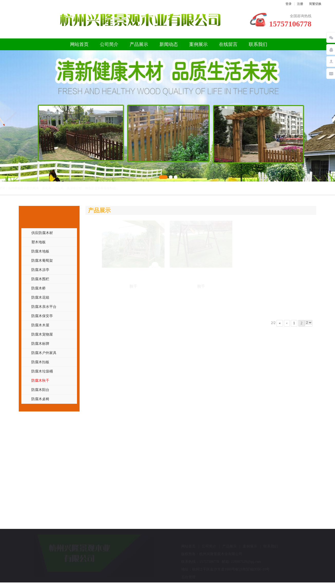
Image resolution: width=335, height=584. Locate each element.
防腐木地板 (40, 251)
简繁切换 (315, 4)
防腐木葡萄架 (42, 260)
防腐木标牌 (40, 343)
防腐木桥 (38, 288)
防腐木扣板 (40, 362)
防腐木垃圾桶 (42, 371)
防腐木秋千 (40, 380)
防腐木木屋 (40, 325)
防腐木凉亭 (40, 270)
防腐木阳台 (40, 390)
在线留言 (228, 44)
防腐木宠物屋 (42, 334)
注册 (300, 4)
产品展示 (139, 44)
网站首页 (79, 44)
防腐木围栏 (40, 279)
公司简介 (109, 44)
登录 (288, 4)
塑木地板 (38, 242)
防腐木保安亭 (42, 316)
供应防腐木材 (42, 233)
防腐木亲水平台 (43, 307)
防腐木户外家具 (43, 353)
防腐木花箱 (40, 297)
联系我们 (258, 44)
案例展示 (198, 44)
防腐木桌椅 (40, 399)
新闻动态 (168, 44)
